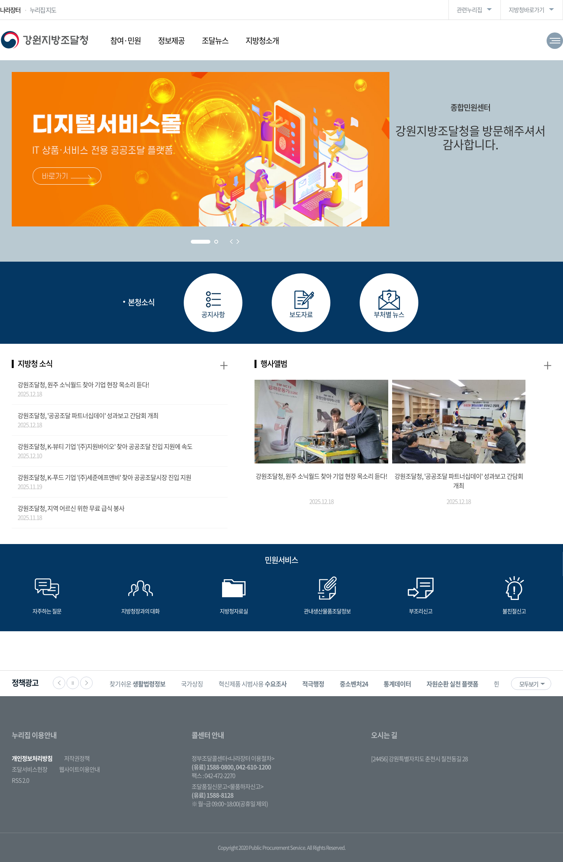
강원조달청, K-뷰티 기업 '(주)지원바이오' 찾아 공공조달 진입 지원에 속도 (105, 446)
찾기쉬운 (137, 683)
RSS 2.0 (20, 780)
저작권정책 (77, 758)
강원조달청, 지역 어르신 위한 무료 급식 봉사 (71, 508)
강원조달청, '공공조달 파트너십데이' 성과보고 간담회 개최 (88, 415)
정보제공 (171, 40)
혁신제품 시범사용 (253, 683)
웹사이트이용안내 (79, 769)
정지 (72, 683)
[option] (137, 683)
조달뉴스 (215, 40)
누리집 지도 (43, 9)
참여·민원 (125, 40)
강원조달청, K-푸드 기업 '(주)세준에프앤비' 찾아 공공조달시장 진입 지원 (104, 477)
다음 (86, 683)
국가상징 (192, 683)
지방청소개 (262, 40)
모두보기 (528, 684)
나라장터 (10, 9)
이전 (59, 683)
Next (238, 241)
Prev (231, 241)
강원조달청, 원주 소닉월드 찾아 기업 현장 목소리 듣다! (83, 384)
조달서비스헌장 (29, 769)
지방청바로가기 (526, 9)
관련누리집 (469, 9)
